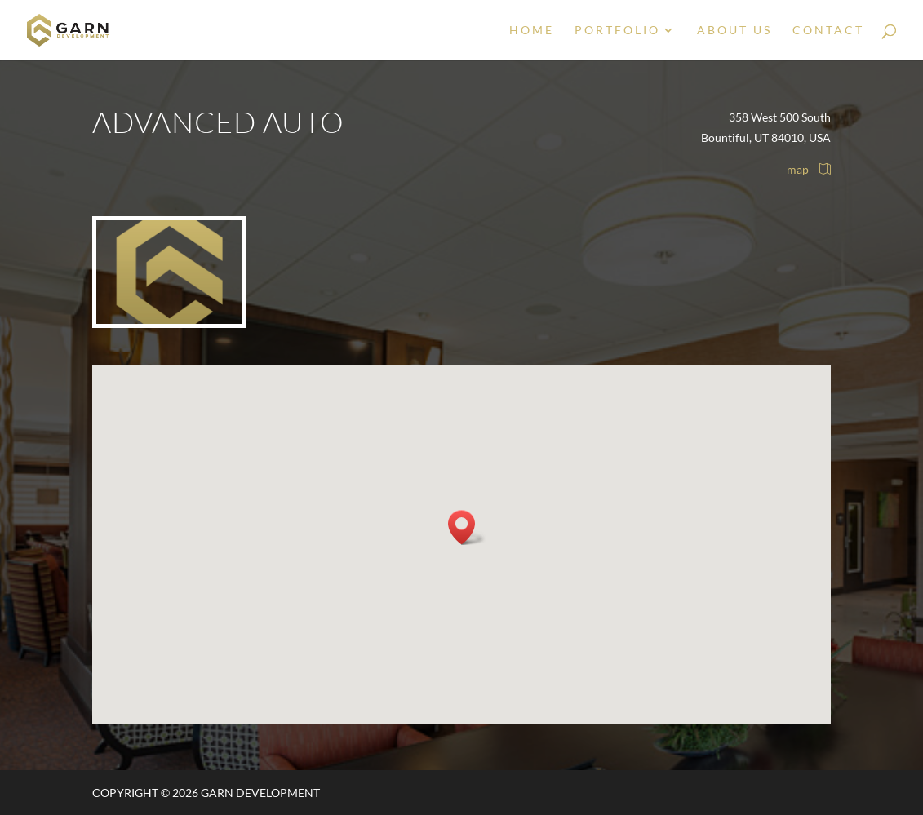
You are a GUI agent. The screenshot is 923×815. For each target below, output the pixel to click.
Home (531, 30)
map (809, 169)
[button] (467, 527)
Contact (828, 30)
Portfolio (617, 30)
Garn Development (260, 792)
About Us (734, 30)
